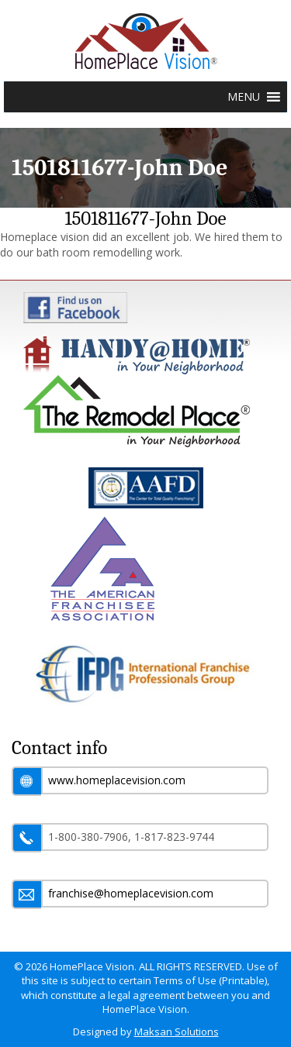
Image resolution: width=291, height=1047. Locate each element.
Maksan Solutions (176, 1031)
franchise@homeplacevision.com (130, 893)
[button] (243, 96)
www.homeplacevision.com (116, 780)
